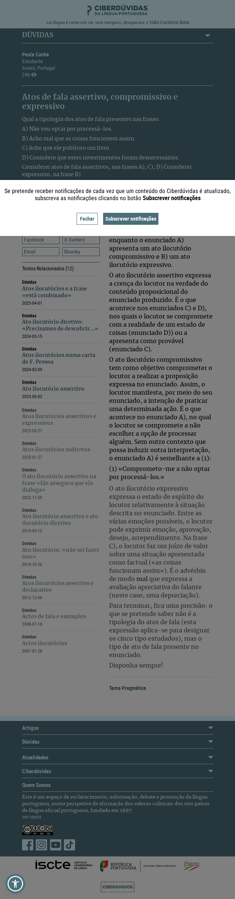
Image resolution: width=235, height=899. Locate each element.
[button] (15, 884)
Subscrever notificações (130, 218)
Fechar (87, 218)
